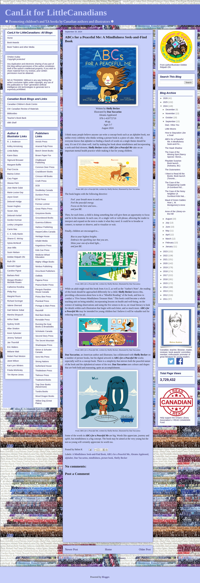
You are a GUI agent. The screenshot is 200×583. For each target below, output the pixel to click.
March (168, 239)
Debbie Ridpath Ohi (16, 257)
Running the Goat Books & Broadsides (44, 325)
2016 (165, 279)
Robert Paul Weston (16, 356)
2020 (165, 263)
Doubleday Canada (44, 190)
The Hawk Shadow (173, 148)
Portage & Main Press (45, 306)
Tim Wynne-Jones (15, 374)
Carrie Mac (12, 229)
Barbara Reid (13, 275)
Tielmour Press (42, 375)
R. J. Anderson (14, 141)
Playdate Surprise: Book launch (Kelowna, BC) (173, 163)
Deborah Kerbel (14, 215)
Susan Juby (12, 211)
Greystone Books (43, 213)
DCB (37, 185)
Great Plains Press (43, 208)
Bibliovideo (12, 113)
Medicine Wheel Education (42, 256)
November (170, 113)
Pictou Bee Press (43, 296)
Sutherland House (43, 366)
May (167, 231)
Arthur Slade (13, 319)
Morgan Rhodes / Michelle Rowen (15, 281)
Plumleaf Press (42, 301)
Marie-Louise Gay (15, 192)
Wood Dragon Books (44, 396)
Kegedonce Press (43, 245)
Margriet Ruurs (14, 296)
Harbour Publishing (44, 227)
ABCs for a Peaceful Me (118, 454)
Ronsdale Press (42, 319)
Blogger (105, 577)
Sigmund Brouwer (15, 160)
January (169, 246)
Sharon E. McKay (15, 238)
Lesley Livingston (15, 224)
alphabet (69, 458)
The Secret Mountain (44, 340)
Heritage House (42, 236)
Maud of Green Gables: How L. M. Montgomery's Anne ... (175, 204)
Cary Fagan (12, 178)
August (168, 219)
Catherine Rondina (15, 287)
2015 (165, 283)
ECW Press (40, 199)
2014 (165, 287)
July (167, 223)
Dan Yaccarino (81, 458)
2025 (165, 102)
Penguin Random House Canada (43, 290)
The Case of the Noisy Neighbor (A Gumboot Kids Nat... (175, 193)
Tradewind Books (43, 380)
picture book (107, 458)
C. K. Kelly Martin (15, 234)
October (169, 117)
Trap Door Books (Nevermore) (43, 385)
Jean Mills (11, 248)
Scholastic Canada (43, 331)
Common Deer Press (44, 167)
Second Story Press (44, 336)
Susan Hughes (14, 206)
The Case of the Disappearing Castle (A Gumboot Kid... (175, 185)
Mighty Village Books (44, 262)
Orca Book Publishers (45, 271)
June (167, 227)
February (169, 242)
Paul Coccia (12, 169)
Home (108, 549)
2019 (165, 267)
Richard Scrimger (15, 301)
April (167, 234)
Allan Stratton (13, 328)
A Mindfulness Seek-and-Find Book (89, 454)
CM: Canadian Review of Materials (23, 109)
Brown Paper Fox (43, 155)
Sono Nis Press (42, 357)
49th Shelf (11, 122)
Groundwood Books (44, 218)
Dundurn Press (42, 195)
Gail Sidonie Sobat (15, 310)
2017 (165, 275)
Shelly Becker (120, 458)
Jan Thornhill (13, 342)
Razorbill (39, 310)
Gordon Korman (14, 220)
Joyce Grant (12, 197)
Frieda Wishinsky (15, 370)
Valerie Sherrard (14, 305)
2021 (165, 259)
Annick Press (41, 141)
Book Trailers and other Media (20, 47)
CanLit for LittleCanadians (56, 12)
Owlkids (38, 276)
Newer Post (71, 549)
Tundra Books (41, 391)
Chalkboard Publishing (40, 161)
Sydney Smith (13, 324)
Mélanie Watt (13, 351)
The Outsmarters (172, 169)
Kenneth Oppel (14, 266)
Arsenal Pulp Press (44, 146)
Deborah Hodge (14, 201)
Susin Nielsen (13, 252)
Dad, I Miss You (172, 125)
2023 (165, 251)
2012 (165, 295)
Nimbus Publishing (43, 266)
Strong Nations (42, 361)
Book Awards (13, 42)
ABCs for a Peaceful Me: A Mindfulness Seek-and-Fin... (174, 141)
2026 (165, 98)
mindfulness (94, 458)
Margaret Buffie (14, 165)
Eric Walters (12, 347)
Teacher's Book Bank (16, 118)
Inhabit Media (41, 241)
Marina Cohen (13, 174)
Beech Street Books (44, 151)
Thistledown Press (43, 370)
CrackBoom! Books (44, 171)
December (170, 109)
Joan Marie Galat (15, 188)
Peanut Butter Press (44, 285)
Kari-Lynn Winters (15, 365)
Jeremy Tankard (14, 338)
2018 (165, 271)
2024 (165, 106)
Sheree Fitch (13, 183)
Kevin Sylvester (14, 333)
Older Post (145, 549)
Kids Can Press (42, 250)
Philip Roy (11, 291)
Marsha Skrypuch (15, 315)
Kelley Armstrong (15, 146)
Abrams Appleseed (139, 454)
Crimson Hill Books (44, 176)
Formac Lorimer (42, 204)
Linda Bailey (12, 151)
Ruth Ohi (11, 261)
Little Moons (170, 129)
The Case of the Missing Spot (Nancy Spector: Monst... (175, 154)
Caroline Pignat (14, 271)
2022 (165, 255)
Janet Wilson (13, 361)
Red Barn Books (42, 315)
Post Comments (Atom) (114, 558)
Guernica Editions (43, 222)
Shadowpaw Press (43, 345)
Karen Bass (12, 155)
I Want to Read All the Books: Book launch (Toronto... (175, 176)
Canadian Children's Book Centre (22, 104)
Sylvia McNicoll (14, 243)
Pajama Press (41, 280)
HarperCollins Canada (45, 232)
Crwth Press (40, 181)
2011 (165, 299)
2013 (165, 291)
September (170, 121)
